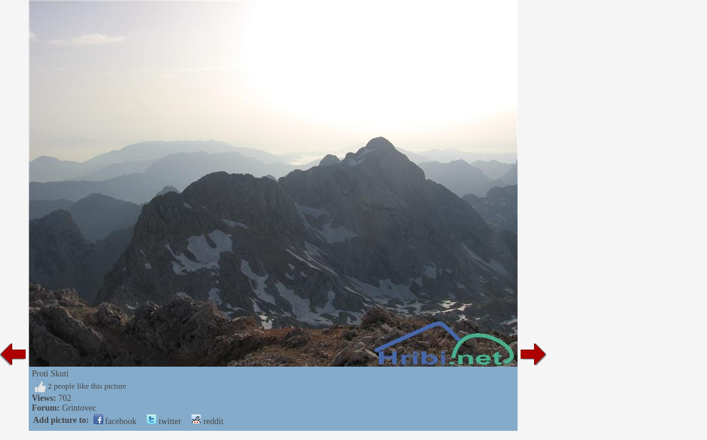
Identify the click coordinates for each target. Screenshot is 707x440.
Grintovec (79, 408)
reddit (207, 421)
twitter (164, 421)
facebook (115, 421)
